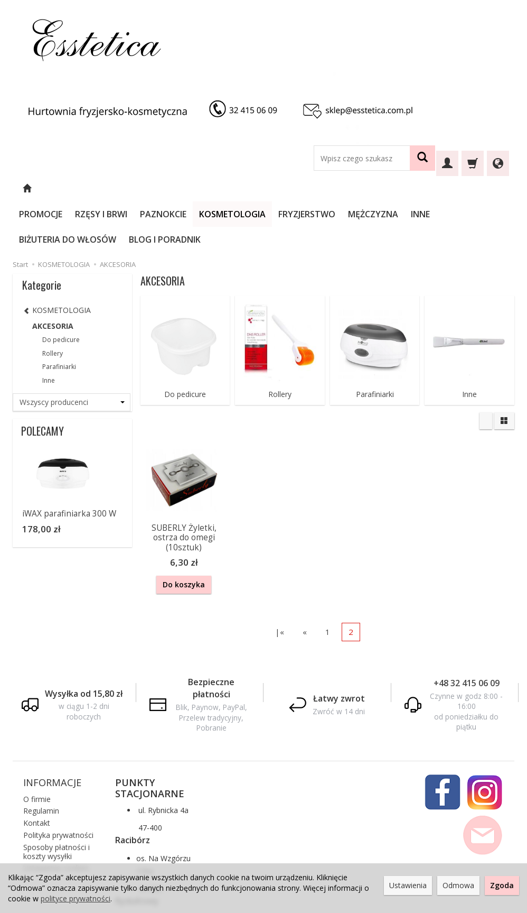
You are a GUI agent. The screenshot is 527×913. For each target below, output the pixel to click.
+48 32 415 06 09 (467, 630)
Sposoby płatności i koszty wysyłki (56, 798)
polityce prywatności (75, 898)
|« (279, 579)
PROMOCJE (69, 189)
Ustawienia (408, 885)
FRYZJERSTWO (335, 189)
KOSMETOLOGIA (261, 189)
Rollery (279, 343)
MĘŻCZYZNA (402, 189)
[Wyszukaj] (422, 158)
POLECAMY (42, 380)
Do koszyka (184, 534)
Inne (469, 343)
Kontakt (36, 770)
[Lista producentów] (71, 352)
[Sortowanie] (485, 370)
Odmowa (458, 885)
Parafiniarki (375, 343)
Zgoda (502, 885)
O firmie (37, 746)
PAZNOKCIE (191, 189)
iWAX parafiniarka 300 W (69, 462)
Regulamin (41, 758)
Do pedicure (185, 343)
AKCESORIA (52, 275)
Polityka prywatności (58, 782)
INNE (448, 189)
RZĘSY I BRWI (129, 189)
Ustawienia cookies (56, 815)
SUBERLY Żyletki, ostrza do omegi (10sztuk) (184, 487)
